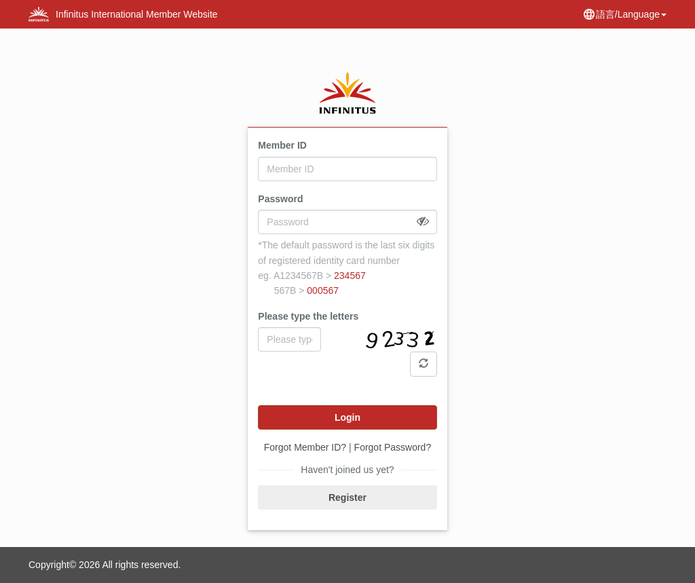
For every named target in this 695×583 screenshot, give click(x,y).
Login (347, 417)
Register (347, 497)
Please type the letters (308, 316)
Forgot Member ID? (305, 447)
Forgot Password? (393, 447)
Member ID (282, 145)
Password (280, 198)
